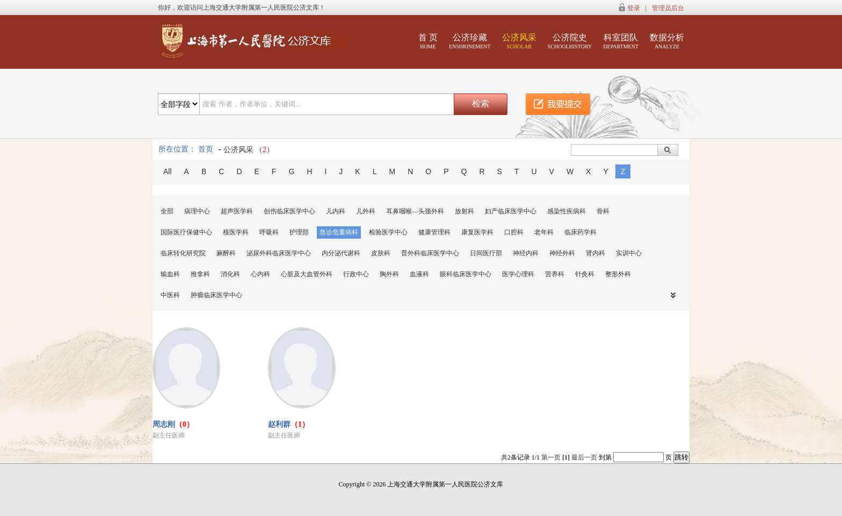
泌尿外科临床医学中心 (278, 253)
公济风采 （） (248, 150)
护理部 (299, 232)
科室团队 (620, 41)
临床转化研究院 (183, 253)
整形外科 (618, 274)
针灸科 (584, 274)
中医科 (170, 295)
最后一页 (584, 457)
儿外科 (365, 211)
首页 (205, 149)
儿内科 (335, 211)
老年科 (544, 232)
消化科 (230, 274)
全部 (167, 211)
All (167, 171)
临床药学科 (580, 232)
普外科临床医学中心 (430, 253)
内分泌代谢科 (341, 253)
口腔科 (514, 232)
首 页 (428, 41)
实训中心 (629, 253)
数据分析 (667, 41)
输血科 (170, 274)
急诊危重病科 (339, 232)
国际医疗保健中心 (186, 232)
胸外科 (389, 274)
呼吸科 (269, 232)
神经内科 (526, 253)
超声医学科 (237, 211)
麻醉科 (226, 253)
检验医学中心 (388, 232)
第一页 (551, 457)
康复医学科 (477, 232)
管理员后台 (668, 8)
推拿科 (200, 274)
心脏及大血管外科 (306, 274)
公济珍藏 (470, 41)
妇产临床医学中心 (510, 211)
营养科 (554, 274)
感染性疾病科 (566, 211)
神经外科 (562, 253)
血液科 (419, 274)
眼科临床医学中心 (465, 274)
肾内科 (595, 253)
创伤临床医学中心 (289, 211)
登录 (633, 8)
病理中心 (197, 211)
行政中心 (356, 274)
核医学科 (236, 232)
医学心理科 (518, 274)
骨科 (603, 211)
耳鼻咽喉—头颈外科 (415, 211)
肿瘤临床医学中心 (216, 295)
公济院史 (570, 41)
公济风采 (519, 41)
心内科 (260, 274)
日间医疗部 (486, 253)
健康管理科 (434, 232)
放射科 (464, 211)
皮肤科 (380, 253)
